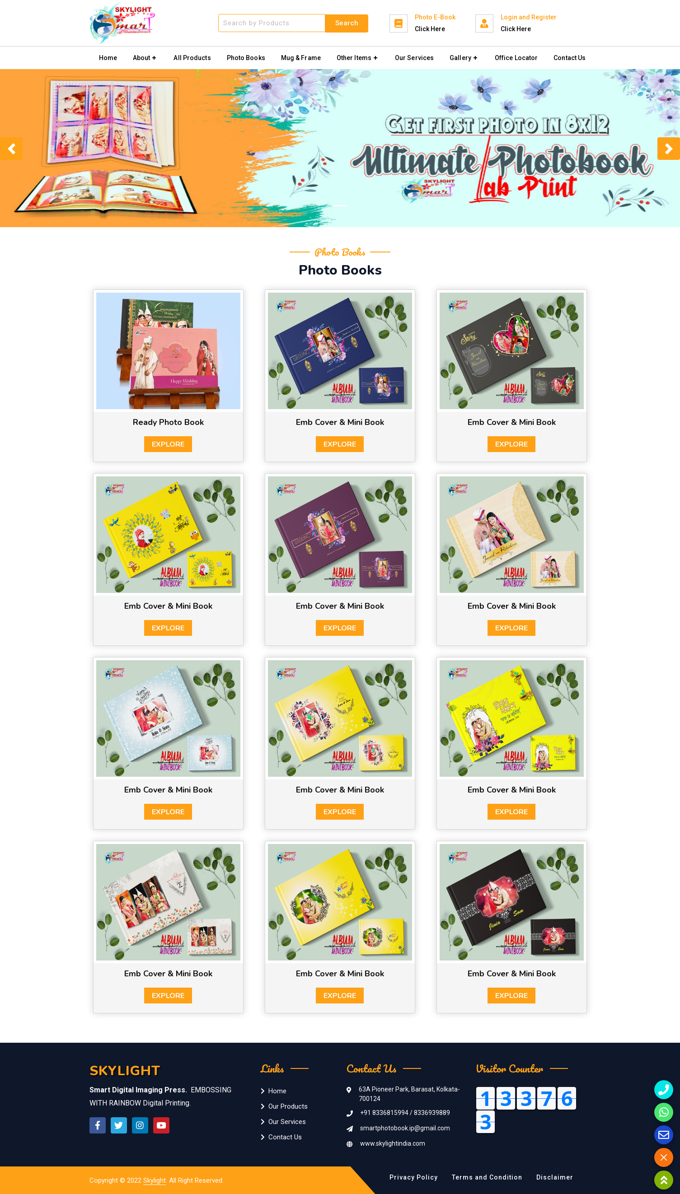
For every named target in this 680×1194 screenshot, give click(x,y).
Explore (168, 444)
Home (108, 57)
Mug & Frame (301, 57)
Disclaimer (554, 1177)
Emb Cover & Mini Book (340, 422)
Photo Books (246, 57)
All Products (192, 57)
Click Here (430, 29)
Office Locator (516, 57)
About (141, 57)
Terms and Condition (487, 1177)
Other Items (354, 57)
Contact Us (569, 57)
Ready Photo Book (168, 422)
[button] (11, 148)
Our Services (414, 57)
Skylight (154, 1180)
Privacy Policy (413, 1177)
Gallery (460, 57)
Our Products (284, 1106)
